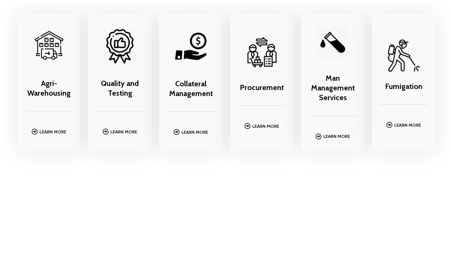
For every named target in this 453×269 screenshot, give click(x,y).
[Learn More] (35, 131)
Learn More (53, 131)
